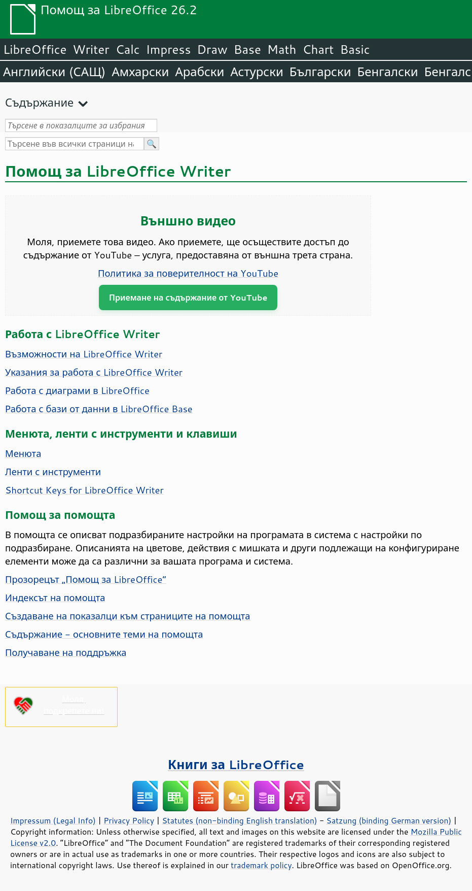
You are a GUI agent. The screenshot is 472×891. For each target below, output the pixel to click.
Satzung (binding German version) (389, 820)
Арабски (199, 71)
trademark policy (261, 865)
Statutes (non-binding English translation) (239, 820)
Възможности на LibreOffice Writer (83, 353)
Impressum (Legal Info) (53, 820)
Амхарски (140, 71)
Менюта (23, 453)
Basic (355, 49)
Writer (90, 49)
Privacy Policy (128, 820)
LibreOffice (34, 49)
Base (247, 49)
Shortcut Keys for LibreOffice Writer (84, 490)
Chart (318, 49)
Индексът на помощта (55, 597)
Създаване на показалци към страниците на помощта (127, 615)
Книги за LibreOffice (236, 764)
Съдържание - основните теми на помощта (104, 634)
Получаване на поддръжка (65, 652)
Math (282, 49)
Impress (168, 49)
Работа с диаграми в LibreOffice (77, 390)
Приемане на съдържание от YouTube (188, 297)
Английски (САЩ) (54, 71)
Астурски (256, 71)
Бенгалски (387, 71)
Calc (128, 49)
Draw (212, 49)
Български (320, 71)
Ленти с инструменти (53, 471)
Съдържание (39, 102)
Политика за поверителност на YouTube (188, 273)
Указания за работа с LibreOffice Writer (94, 372)
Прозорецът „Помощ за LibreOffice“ (85, 579)
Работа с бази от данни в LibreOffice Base (99, 408)
